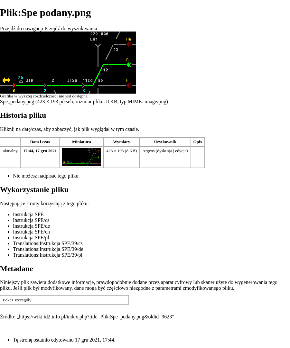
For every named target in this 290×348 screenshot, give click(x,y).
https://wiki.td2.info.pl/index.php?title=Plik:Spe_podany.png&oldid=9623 (95, 316)
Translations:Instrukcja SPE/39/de (48, 249)
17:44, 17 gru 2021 (40, 150)
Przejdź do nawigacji (21, 28)
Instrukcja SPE (28, 214)
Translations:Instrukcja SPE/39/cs (48, 243)
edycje (180, 150)
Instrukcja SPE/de (31, 226)
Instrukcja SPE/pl (31, 237)
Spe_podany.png (17, 101)
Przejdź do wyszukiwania (70, 28)
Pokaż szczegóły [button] (17, 300)
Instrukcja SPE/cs (31, 220)
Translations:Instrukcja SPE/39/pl (47, 255)
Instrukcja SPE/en (31, 231)
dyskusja (164, 150)
